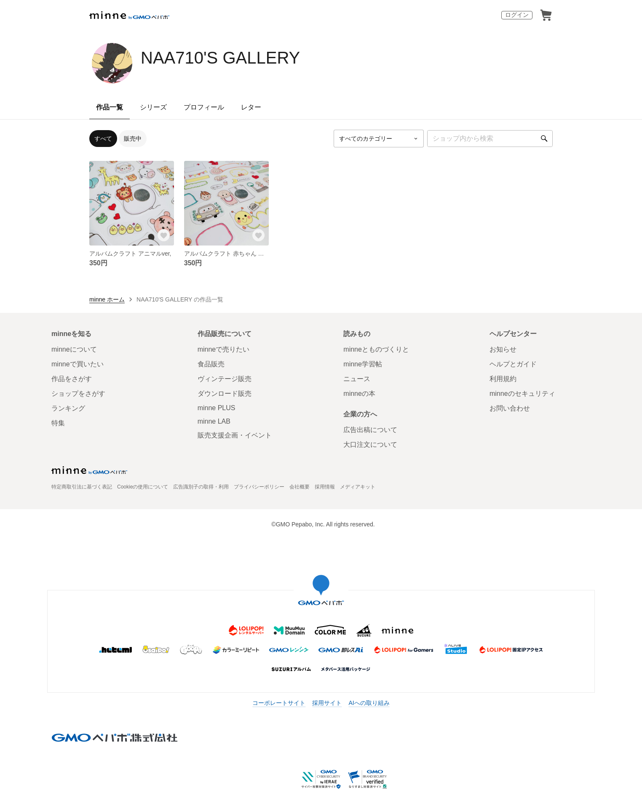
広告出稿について (370, 429)
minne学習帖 (362, 364)
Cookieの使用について (142, 487)
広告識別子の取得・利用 (201, 487)
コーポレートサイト (278, 702)
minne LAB (214, 421)
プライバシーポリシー (259, 487)
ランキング (68, 408)
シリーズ (153, 107)
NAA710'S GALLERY (220, 57)
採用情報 (325, 487)
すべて (103, 138)
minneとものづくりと (376, 349)
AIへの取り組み (368, 702)
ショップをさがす (78, 393)
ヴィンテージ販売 (224, 378)
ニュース (356, 378)
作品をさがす (71, 378)
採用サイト (327, 702)
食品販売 (211, 364)
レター (251, 107)
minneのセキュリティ (522, 393)
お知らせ (503, 349)
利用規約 (503, 378)
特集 (58, 423)
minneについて (74, 349)
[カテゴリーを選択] (379, 138)
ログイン (517, 14)
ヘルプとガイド (513, 364)
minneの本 (359, 393)
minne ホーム (107, 299)
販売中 (133, 138)
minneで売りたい (224, 349)
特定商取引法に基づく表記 (81, 487)
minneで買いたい (77, 364)
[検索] (544, 139)
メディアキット (357, 487)
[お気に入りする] (163, 235)
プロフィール (204, 107)
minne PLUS (216, 407)
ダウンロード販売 (224, 393)
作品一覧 (109, 107)
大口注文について (370, 444)
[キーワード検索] (490, 139)
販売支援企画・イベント (235, 435)
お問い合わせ (510, 408)
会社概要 (299, 487)
